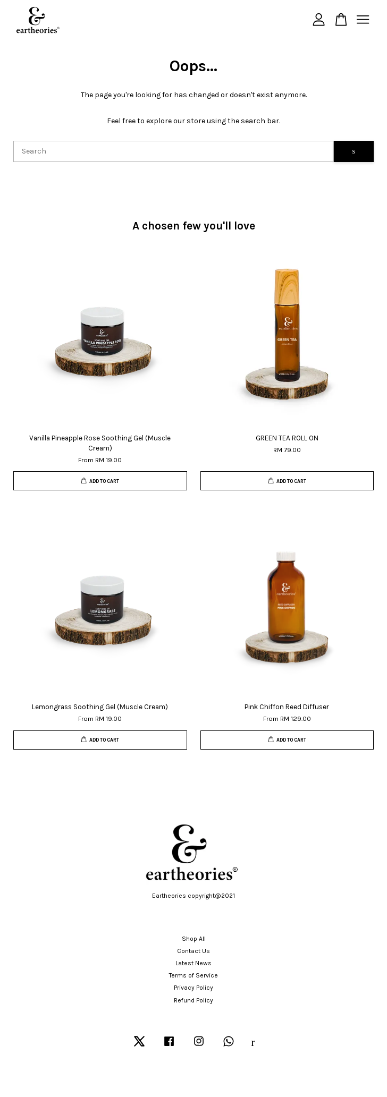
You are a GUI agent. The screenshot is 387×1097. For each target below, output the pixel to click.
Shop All (194, 938)
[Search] (173, 151)
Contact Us (193, 951)
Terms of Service (193, 975)
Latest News (193, 963)
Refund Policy (193, 1000)
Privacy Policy (193, 987)
